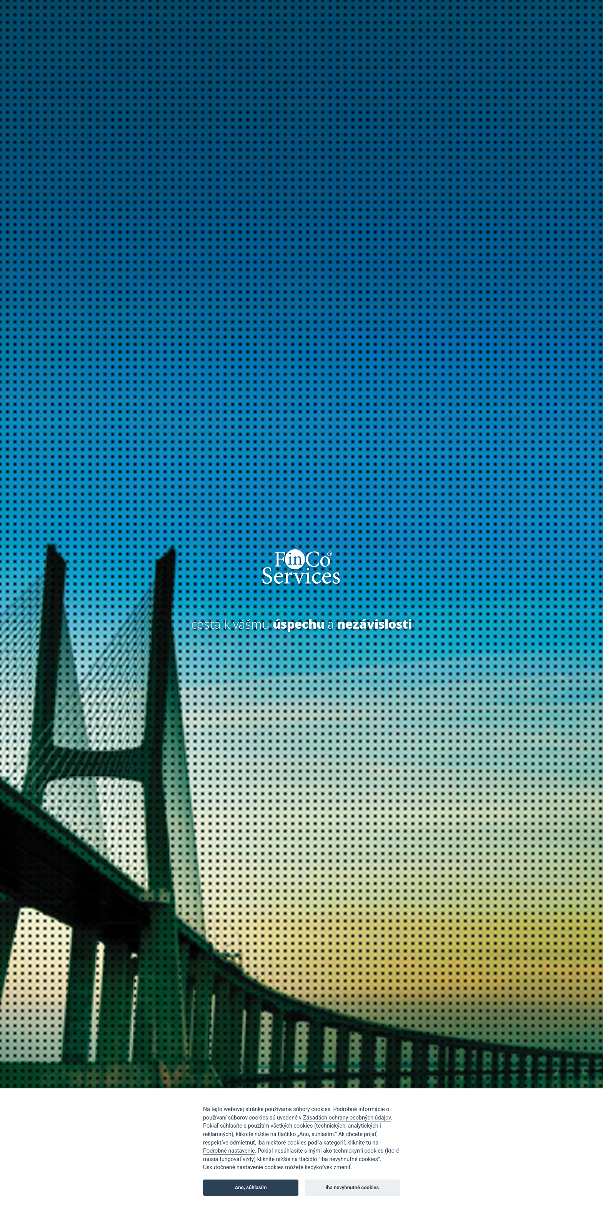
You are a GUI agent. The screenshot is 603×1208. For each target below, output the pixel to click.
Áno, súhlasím (251, 1187)
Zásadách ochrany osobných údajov (347, 1118)
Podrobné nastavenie (229, 1151)
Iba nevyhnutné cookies (352, 1187)
